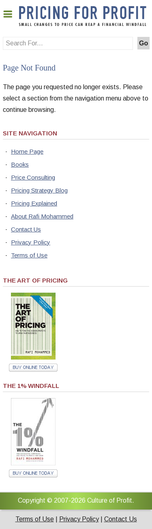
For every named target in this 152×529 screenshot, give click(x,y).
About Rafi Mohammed (42, 216)
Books (20, 164)
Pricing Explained (34, 203)
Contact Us (26, 229)
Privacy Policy (30, 242)
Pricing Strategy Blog (39, 190)
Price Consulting (33, 177)
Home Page (27, 151)
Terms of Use (29, 255)
